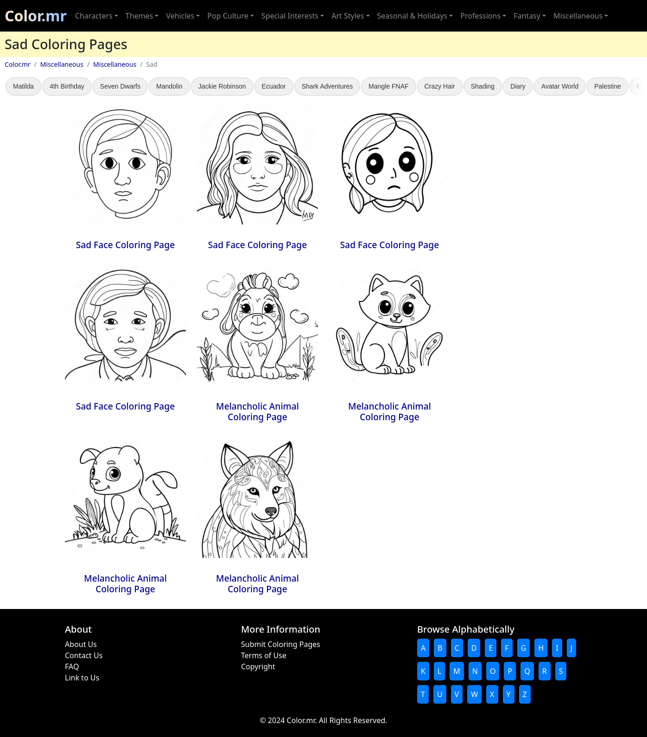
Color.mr (36, 16)
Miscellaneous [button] (578, 16)
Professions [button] (480, 16)
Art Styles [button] (347, 16)
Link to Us (82, 678)
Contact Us (83, 655)
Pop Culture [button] (227, 16)
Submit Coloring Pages (280, 644)
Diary (518, 86)
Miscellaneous (61, 64)
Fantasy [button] (527, 16)
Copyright (258, 666)
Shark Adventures (327, 86)
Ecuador (274, 86)
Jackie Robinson (222, 86)
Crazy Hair (440, 86)
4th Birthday (67, 86)
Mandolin (169, 86)
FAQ (72, 666)
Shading (483, 86)
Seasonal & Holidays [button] (412, 16)
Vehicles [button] (180, 16)
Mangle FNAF (388, 86)
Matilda (23, 86)
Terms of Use (263, 655)
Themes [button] (139, 16)
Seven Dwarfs (120, 86)
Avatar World (559, 86)
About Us (81, 644)
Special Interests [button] (289, 16)
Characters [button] (94, 16)
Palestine (607, 86)
